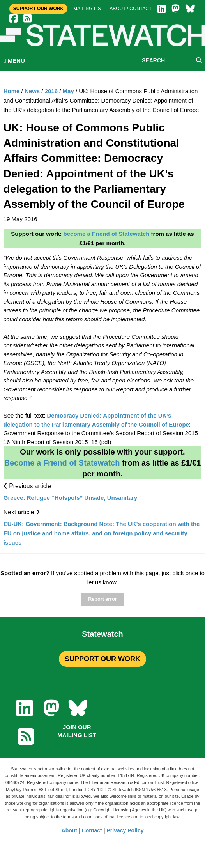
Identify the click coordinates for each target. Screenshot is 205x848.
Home (12, 91)
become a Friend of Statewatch (107, 233)
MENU (14, 60)
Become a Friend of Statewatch (62, 463)
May (68, 91)
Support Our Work (38, 8)
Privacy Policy (125, 830)
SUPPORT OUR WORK (102, 659)
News (32, 91)
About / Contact (131, 8)
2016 (51, 91)
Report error (102, 599)
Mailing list (88, 8)
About (69, 830)
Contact (92, 830)
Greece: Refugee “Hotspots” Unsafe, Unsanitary (70, 497)
